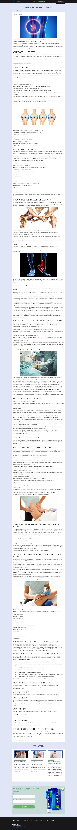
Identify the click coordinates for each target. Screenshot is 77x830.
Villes (31, 820)
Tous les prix (52, 820)
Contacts (46, 820)
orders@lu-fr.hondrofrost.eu (16, 825)
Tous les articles (38, 783)
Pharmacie (41, 820)
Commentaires (26, 820)
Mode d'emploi (19, 820)
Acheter (24, 807)
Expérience (13, 820)
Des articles (36, 820)
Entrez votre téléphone (17, 799)
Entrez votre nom (16, 793)
